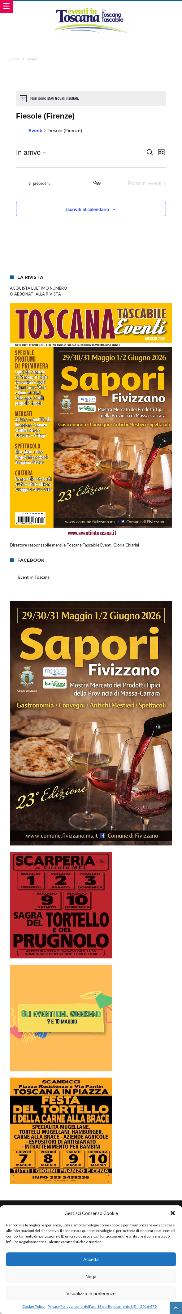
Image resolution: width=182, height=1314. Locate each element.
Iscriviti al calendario (87, 209)
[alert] (91, 98)
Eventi (35, 130)
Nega (91, 1276)
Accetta (91, 1259)
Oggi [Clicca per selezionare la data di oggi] (97, 182)
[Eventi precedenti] (39, 183)
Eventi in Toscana (34, 577)
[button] (173, 1213)
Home (15, 59)
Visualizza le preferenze (91, 1293)
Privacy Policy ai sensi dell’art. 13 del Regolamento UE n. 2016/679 (102, 1306)
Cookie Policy (33, 1306)
